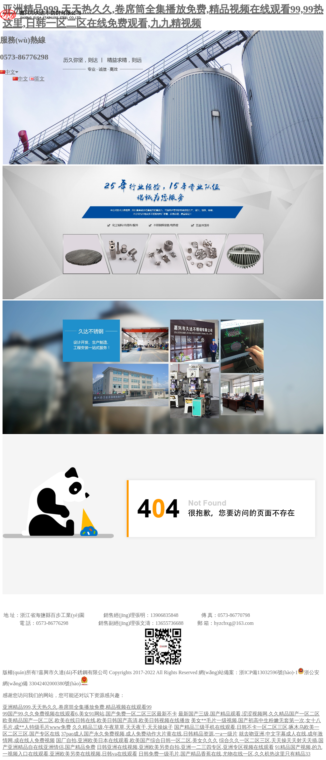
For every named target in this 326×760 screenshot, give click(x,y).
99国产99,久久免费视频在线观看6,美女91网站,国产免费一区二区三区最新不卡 (90, 713)
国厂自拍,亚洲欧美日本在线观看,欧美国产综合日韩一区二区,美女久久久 (137, 740)
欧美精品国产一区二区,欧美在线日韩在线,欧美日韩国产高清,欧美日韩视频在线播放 (96, 720)
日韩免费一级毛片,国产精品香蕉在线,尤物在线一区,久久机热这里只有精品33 (224, 754)
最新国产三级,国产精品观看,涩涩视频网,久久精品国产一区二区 (249, 713)
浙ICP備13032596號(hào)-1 (268, 672)
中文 (9, 72)
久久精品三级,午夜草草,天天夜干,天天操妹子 (122, 727)
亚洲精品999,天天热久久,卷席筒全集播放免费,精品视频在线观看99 (77, 707)
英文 (37, 78)
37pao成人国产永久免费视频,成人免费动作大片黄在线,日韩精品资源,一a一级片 (149, 733)
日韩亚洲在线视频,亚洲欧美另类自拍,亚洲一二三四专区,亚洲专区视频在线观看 (185, 747)
